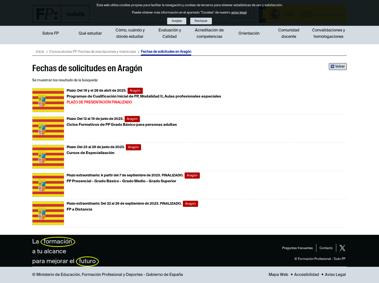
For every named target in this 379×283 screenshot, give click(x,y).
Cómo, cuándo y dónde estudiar (130, 33)
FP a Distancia (79, 209)
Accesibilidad (306, 275)
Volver (340, 66)
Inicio (40, 52)
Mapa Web (278, 275)
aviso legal (239, 12)
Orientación (249, 34)
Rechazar (201, 21)
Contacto (326, 248)
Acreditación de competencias (209, 33)
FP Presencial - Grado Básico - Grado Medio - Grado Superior (121, 181)
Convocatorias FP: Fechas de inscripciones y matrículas (92, 52)
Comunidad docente (288, 33)
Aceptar (177, 21)
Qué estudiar (90, 34)
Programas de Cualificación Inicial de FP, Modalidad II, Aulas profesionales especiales (144, 96)
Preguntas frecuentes (297, 248)
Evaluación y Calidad (170, 33)
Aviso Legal (335, 275)
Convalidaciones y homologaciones (328, 33)
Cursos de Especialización (90, 153)
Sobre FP (50, 34)
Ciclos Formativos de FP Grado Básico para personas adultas (122, 125)
